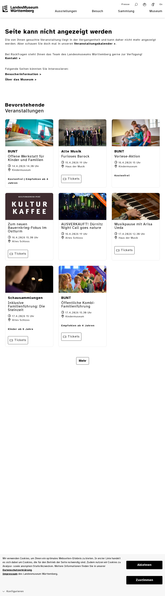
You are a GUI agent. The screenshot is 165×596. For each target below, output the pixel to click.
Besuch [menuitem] (97, 11)
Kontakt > (13, 58)
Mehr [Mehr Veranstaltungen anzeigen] (82, 361)
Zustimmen (144, 580)
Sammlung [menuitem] (126, 11)
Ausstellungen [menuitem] (66, 11)
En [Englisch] (161, 4)
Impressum (10, 574)
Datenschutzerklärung (17, 570)
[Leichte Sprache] (144, 4)
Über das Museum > (21, 79)
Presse (125, 4)
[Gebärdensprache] (153, 4)
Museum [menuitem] (155, 11)
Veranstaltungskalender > (95, 43)
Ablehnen (144, 565)
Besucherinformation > (23, 74)
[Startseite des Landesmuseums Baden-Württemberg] (20, 13)
